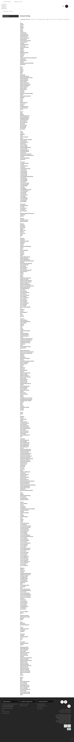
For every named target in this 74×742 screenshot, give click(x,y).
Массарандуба (23, 370)
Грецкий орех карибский (25, 154)
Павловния (22, 438)
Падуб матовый (23, 441)
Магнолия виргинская (25, 350)
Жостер (22, 216)
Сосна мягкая (23, 547)
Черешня (22, 635)
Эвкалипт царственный (25, 670)
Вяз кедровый (23, 126)
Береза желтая (23, 81)
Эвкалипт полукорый (24, 668)
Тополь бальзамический (25, 590)
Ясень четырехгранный (25, 692)
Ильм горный (22, 230)
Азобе (21, 30)
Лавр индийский (23, 320)
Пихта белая (22, 473)
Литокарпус (22, 343)
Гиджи (21, 138)
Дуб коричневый (23, 180)
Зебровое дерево (24, 219)
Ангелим (22, 55)
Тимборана (22, 582)
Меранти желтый (23, 382)
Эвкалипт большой (24, 659)
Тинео (21, 583)
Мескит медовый (23, 387)
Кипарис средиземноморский (27, 285)
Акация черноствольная (25, 40)
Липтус (21, 337)
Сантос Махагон (23, 503)
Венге (21, 113)
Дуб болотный (23, 169)
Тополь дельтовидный (25, 593)
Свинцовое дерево (24, 512)
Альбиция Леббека (24, 44)
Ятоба (21, 694)
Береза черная (23, 89)
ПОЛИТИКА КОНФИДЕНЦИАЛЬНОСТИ (10, 704)
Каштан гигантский (24, 258)
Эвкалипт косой (23, 661)
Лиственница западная (25, 341)
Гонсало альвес (23, 148)
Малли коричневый (24, 362)
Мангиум (22, 365)
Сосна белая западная (25, 527)
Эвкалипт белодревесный (26, 657)
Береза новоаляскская (25, 84)
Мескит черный (23, 388)
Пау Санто (22, 469)
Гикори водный (23, 140)
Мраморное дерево (24, 407)
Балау (21, 68)
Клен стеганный (23, 304)
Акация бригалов (24, 34)
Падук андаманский (24, 444)
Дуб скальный (23, 192)
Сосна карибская (24, 539)
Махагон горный (23, 374)
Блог (3, 710)
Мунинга (22, 408)
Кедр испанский (23, 267)
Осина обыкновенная (25, 434)
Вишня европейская (24, 118)
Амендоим (22, 53)
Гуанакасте (22, 159)
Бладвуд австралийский (25, 96)
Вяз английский (23, 121)
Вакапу (21, 111)
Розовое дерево (23, 498)
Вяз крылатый (23, 127)
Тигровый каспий (23, 577)
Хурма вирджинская (24, 624)
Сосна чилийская (24, 565)
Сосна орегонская (24, 552)
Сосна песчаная (24, 553)
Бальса (21, 69)
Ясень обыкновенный (24, 686)
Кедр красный (23, 268)
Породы (10, 11)
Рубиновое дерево (24, 499)
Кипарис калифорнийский (26, 280)
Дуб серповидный (24, 190)
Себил (21, 514)
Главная (4, 11)
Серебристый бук (24, 516)
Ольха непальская (24, 425)
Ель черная (22, 209)
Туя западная (23, 608)
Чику (21, 639)
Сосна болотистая (24, 528)
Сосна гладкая (23, 532)
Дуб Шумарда (23, 201)
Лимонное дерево (24, 333)
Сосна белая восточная (25, 525)
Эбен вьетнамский (24, 647)
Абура (21, 26)
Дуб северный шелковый (25, 189)
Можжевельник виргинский (26, 399)
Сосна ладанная (24, 544)
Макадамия (22, 357)
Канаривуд (22, 242)
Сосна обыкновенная (25, 549)
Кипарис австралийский (25, 278)
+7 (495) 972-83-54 (7, 1)
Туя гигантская (23, 607)
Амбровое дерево (24, 52)
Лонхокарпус (23, 347)
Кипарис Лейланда (24, 283)
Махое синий (23, 378)
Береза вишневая (24, 80)
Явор (21, 678)
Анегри (21, 56)
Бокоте (21, 98)
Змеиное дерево (24, 221)
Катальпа (22, 254)
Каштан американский (25, 256)
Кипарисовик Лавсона (25, 287)
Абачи (21, 23)
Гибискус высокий (24, 136)
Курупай (22, 316)
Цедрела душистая (24, 628)
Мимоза (22, 391)
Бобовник (22, 97)
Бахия (21, 72)
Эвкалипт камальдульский (26, 660)
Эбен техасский (23, 653)
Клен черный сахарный (25, 307)
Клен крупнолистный (24, 295)
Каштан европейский (24, 259)
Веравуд (22, 114)
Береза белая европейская (26, 77)
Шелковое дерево (24, 643)
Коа (21, 308)
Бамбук (21, 70)
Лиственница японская (25, 342)
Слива (21, 521)
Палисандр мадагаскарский (26, 458)
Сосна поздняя (23, 554)
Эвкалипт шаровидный (25, 672)
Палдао (22, 448)
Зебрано (22, 218)
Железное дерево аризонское (27, 213)
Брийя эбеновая (23, 102)
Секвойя (22, 515)
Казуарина (22, 239)
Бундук (21, 109)
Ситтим (21, 520)
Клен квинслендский (24, 292)
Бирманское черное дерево (26, 93)
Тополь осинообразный (25, 597)
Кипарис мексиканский (25, 284)
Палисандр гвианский (25, 454)
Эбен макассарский (24, 652)
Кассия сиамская (24, 250)
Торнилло (22, 598)
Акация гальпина (23, 36)
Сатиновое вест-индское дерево (27, 508)
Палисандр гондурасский (26, 456)
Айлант (21, 31)
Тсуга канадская (23, 602)
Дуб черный (22, 196)
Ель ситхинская (23, 208)
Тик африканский (24, 578)
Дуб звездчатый (23, 173)
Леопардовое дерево (25, 330)
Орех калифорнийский (25, 428)
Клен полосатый (23, 300)
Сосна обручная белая (25, 548)
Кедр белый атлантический (26, 263)
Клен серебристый (24, 303)
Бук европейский (24, 107)
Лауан (21, 328)
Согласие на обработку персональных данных (8, 706)
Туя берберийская (24, 606)
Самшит (22, 502)
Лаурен (21, 329)
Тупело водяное (23, 603)
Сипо (21, 517)
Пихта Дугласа (23, 478)
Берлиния (22, 90)
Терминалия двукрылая (25, 574)
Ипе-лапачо (22, 233)
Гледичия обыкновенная (25, 147)
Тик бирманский (23, 579)
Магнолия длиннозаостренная (27, 351)
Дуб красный (23, 181)
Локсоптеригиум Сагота (25, 346)
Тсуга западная (23, 601)
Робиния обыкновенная (25, 495)
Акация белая (23, 32)
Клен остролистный (24, 297)
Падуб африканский (24, 440)
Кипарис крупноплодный (25, 281)
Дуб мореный (23, 188)
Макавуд (22, 355)
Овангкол (22, 416)
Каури (21, 255)
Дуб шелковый (23, 200)
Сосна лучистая (23, 545)
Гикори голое (23, 143)
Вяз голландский (23, 122)
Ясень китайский (23, 684)
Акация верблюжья (24, 35)
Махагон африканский (25, 372)
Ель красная (22, 204)
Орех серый (22, 429)
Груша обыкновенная (24, 158)
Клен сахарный (23, 301)
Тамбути (22, 569)
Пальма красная (23, 462)
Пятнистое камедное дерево (26, 490)
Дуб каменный (23, 177)
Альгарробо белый (24, 47)
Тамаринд (22, 568)
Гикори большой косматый (26, 139)
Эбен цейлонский (24, 655)
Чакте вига (22, 634)
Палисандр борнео (24, 452)
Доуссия (22, 164)
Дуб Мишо (22, 187)
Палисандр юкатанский (25, 461)
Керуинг (22, 274)
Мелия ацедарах (24, 379)
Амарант (22, 48)
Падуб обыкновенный (24, 442)
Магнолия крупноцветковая (26, 353)
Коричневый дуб (23, 312)
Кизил (21, 275)
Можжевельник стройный (25, 400)
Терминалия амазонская (25, 573)
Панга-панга (22, 465)
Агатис (21, 28)
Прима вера (22, 488)
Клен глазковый (23, 291)
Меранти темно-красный (25, 383)
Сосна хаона (23, 564)
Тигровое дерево (24, 576)
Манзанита (22, 367)
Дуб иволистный (23, 175)
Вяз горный (22, 123)
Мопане (22, 401)
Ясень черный (23, 690)
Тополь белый (23, 591)
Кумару (21, 314)
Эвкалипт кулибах (24, 663)
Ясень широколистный (25, 693)
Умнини (21, 612)
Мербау (22, 384)
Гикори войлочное (24, 142)
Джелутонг (22, 161)
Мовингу (22, 396)
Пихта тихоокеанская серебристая (28, 485)
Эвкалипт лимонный (24, 664)
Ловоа (21, 345)
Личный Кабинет (41, 704)
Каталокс (22, 252)
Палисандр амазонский (25, 449)
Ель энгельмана (23, 210)
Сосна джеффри (24, 533)
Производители (6, 713)
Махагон (22, 371)
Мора (21, 403)
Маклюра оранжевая (25, 358)
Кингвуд (21, 276)
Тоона (21, 587)
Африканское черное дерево (26, 63)
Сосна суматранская (25, 561)
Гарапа (21, 132)
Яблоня (21, 677)
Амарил (22, 49)
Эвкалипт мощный (24, 666)
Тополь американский (25, 589)
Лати (21, 326)
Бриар (21, 101)
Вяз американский (24, 119)
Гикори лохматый (23, 146)
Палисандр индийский (25, 457)
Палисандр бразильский (25, 453)
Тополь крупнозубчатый (25, 595)
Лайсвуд (22, 324)
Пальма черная (23, 463)
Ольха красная (23, 424)
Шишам (21, 644)
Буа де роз (22, 103)
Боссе (21, 100)
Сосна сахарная (24, 557)
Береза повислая (24, 86)
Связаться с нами (24, 704)
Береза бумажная (24, 78)
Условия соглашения (7, 708)
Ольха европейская (24, 423)
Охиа (21, 436)
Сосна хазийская (24, 562)
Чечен (21, 637)
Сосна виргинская (24, 531)
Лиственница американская (26, 338)
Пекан (21, 470)
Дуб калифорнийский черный (26, 176)
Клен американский (24, 288)
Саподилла (22, 506)
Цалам (21, 627)
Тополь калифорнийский (25, 594)
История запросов (42, 705)
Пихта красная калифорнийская (27, 481)
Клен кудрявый (23, 296)
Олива (21, 420)
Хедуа (21, 622)
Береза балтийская (24, 76)
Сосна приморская (24, 556)
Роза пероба (23, 496)
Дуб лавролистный (24, 184)
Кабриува (22, 238)
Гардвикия (22, 134)
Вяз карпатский (23, 125)
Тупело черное (23, 605)
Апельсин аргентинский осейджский (28, 57)
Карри (21, 249)
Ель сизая (22, 206)
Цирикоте (22, 631)
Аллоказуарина (23, 41)
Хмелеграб (22, 623)
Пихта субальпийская (25, 482)
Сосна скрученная (24, 558)
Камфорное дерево (24, 241)
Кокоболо (22, 309)
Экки (21, 673)
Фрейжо (22, 618)
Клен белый (22, 289)
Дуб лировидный (23, 185)
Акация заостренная (24, 38)
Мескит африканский (25, 386)
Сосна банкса (23, 524)
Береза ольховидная (24, 85)
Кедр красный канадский (25, 270)
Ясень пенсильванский (25, 689)
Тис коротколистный (24, 585)
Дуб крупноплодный (24, 183)
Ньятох (21, 413)
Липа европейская (24, 336)
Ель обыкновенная (24, 205)
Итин (21, 235)
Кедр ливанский (23, 271)
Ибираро (22, 223)
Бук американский (24, 106)
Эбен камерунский (24, 648)
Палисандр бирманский (25, 450)
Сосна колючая (23, 541)
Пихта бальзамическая (25, 471)
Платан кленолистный (25, 487)
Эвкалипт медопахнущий (25, 665)
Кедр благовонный (24, 264)
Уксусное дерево (24, 611)
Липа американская (24, 334)
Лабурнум (22, 318)
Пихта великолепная (24, 477)
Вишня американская (25, 115)
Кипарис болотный (24, 279)
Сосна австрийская (24, 523)
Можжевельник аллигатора (26, 398)
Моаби (21, 395)
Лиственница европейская (26, 339)
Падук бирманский (24, 446)
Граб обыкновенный (24, 151)
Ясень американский (24, 681)
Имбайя (21, 231)
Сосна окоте (23, 550)
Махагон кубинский (24, 375)
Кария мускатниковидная (25, 246)
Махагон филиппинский (25, 376)
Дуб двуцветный (23, 172)
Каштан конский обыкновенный (27, 260)
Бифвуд (21, 94)
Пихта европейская (24, 479)
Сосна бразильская (24, 529)
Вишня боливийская (24, 117)
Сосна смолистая (24, 560)
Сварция (22, 511)
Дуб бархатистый (24, 165)
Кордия (21, 310)
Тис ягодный (22, 586)
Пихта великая (23, 475)
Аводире (22, 27)
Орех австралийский (24, 427)
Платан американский (25, 486)
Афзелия (22, 61)
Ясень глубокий (23, 682)
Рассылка (39, 709)
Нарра (21, 412)
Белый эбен (22, 74)
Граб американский (24, 150)
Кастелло (22, 251)
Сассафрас (23, 507)
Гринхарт (22, 156)
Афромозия (22, 64)
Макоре (22, 359)
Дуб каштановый (23, 179)
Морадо (22, 405)
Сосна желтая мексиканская (26, 536)
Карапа (22, 245)
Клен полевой (23, 299)
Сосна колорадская (24, 540)
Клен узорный (23, 305)
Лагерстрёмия (23, 322)
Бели (21, 73)
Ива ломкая (22, 226)
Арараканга (23, 59)
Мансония (22, 368)
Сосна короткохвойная (25, 543)
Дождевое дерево (24, 163)
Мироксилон (23, 392)
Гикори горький (23, 144)
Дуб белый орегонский (25, 168)
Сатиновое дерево (24, 510)
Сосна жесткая (23, 537)
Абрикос (22, 24)
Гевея (21, 135)
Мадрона (22, 354)
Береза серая (23, 88)
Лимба (21, 332)
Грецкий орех (23, 152)
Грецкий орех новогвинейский (26, 155)
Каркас (21, 247)
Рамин (21, 492)
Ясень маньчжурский (24, 685)
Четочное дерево (24, 636)
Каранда (22, 243)
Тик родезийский (24, 581)
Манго (21, 366)
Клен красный (23, 293)
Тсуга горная (23, 599)
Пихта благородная (24, 474)
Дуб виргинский (23, 171)
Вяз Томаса (22, 129)
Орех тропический (24, 430)
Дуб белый (22, 167)
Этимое (21, 674)
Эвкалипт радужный (24, 669)
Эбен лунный (23, 651)
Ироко (21, 234)
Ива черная (22, 227)
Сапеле (22, 504)
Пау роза (22, 467)
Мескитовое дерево (24, 390)
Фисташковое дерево (25, 616)
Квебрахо (22, 262)
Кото (21, 313)
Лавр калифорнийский (25, 321)
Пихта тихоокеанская (24, 483)
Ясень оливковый (24, 688)
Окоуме (22, 417)
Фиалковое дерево (24, 615)
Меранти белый (23, 380)
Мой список (40, 707)
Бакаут (21, 67)
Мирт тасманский (24, 394)
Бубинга (22, 105)
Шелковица (22, 641)
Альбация (22, 43)
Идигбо (21, 229)
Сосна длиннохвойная (25, 535)
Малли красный (23, 363)
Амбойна (22, 51)
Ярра (21, 680)
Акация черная (23, 39)
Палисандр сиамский (25, 459)
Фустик (21, 619)
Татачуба (22, 572)
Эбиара (22, 656)
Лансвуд (22, 325)
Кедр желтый (23, 266)
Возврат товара (23, 705)
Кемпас (22, 272)
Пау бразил (22, 466)
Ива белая (22, 225)
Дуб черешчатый (23, 194)
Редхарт (22, 494)
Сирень (22, 519)
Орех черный (23, 433)
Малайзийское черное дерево (27, 361)
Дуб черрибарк (23, 197)
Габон (21, 131)
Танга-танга (22, 570)
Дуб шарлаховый (24, 198)
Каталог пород (5, 711)
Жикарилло (22, 214)
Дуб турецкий (23, 193)
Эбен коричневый (24, 649)
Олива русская (23, 421)
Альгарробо (23, 45)
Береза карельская (24, 82)
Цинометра (22, 630)
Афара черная (23, 60)
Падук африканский (24, 445)
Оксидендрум (23, 419)
